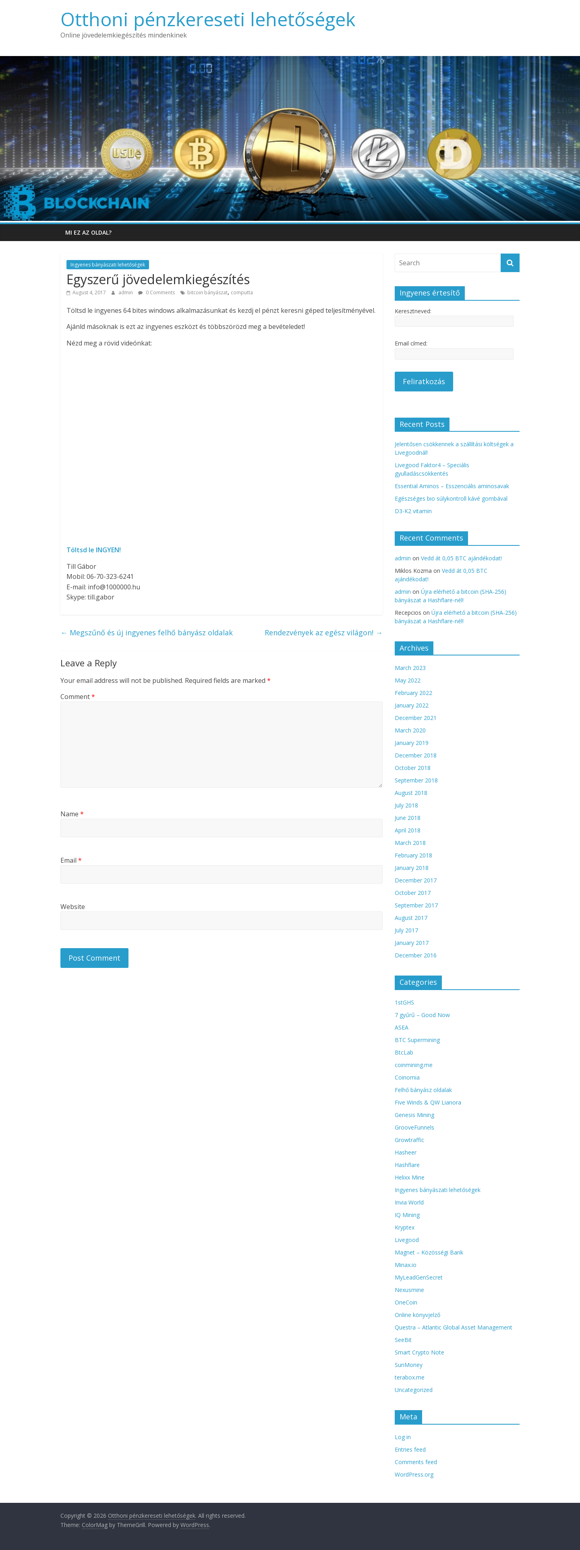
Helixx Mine (410, 1177)
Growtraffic (409, 1140)
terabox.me (410, 1377)
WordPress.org (414, 1474)
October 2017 (413, 893)
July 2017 (406, 930)
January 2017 (412, 943)
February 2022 (413, 693)
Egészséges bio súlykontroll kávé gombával (451, 498)
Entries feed (410, 1449)
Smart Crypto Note (419, 1352)
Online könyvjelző (417, 1315)
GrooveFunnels (414, 1127)
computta (242, 292)
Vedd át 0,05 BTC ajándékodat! (461, 558)
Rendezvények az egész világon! (324, 632)
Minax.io (405, 1265)
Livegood (407, 1240)
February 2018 (413, 855)
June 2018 (407, 818)
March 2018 (410, 843)
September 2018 (416, 780)
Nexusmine (409, 1290)
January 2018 (412, 868)
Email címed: (411, 343)
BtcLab (404, 1052)
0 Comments (156, 292)
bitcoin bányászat (207, 292)
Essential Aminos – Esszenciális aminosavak (452, 486)
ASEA (401, 1027)
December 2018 (416, 755)
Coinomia (407, 1077)
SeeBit (403, 1340)
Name (72, 813)
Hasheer (405, 1152)
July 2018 (406, 805)
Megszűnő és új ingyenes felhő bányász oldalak (146, 632)
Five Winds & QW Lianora (428, 1102)
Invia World (409, 1202)
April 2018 (407, 830)
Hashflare (407, 1165)
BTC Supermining (417, 1040)
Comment (77, 696)
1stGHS (404, 1002)
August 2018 (411, 793)
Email (71, 860)
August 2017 (411, 918)
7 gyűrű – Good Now (422, 1015)
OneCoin (406, 1302)
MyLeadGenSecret (419, 1277)
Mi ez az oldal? (88, 232)
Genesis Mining (414, 1115)
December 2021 (416, 718)
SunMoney (409, 1365)
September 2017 (416, 905)
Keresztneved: (413, 311)
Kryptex (404, 1227)
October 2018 (413, 768)
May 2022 (407, 680)
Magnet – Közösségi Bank (429, 1252)
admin (126, 292)
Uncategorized (414, 1390)
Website (72, 906)
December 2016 (416, 955)
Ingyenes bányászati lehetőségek (107, 264)
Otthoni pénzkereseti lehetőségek (207, 18)
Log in (403, 1437)
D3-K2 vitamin (413, 511)
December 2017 (416, 880)
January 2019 (412, 743)
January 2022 (412, 705)
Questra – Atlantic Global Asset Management (453, 1327)
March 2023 (410, 668)
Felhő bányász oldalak (423, 1090)
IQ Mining (407, 1215)
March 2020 (410, 730)
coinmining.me (414, 1065)
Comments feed (416, 1462)
